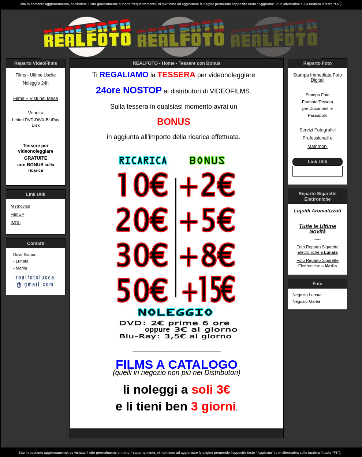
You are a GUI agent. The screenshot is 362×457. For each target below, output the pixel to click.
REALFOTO (145, 63)
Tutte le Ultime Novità (317, 229)
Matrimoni (317, 146)
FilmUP (17, 214)
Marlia (21, 268)
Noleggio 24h (36, 83)
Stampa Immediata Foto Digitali (317, 78)
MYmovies (20, 206)
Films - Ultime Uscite (36, 75)
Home (168, 63)
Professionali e (318, 138)
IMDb (15, 222)
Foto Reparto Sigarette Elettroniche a (317, 249)
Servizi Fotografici (317, 130)
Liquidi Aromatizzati (317, 210)
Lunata (22, 261)
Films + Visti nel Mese (35, 98)
